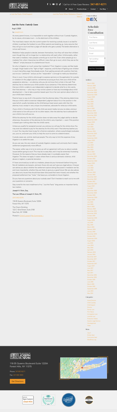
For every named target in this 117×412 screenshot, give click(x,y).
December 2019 (92, 211)
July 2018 (90, 243)
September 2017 (92, 263)
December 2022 (92, 156)
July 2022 (90, 165)
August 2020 (91, 200)
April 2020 (90, 204)
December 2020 (92, 190)
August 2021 (91, 186)
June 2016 (90, 282)
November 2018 (92, 234)
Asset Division (91, 300)
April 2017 (90, 273)
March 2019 (90, 227)
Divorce (89, 307)
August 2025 (91, 97)
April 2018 (90, 250)
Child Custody (25, 216)
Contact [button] (93, 9)
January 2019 (91, 231)
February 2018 (91, 252)
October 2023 (91, 136)
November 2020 (92, 193)
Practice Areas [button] (81, 9)
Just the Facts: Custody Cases (25, 24)
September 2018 (92, 238)
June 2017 (90, 268)
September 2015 (92, 288)
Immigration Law (92, 314)
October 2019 (91, 215)
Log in (89, 333)
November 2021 (92, 179)
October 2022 (91, 158)
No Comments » (37, 216)
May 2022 (90, 170)
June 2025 (90, 101)
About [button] (71, 9)
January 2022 (91, 174)
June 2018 (90, 245)
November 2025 (92, 92)
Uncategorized (91, 323)
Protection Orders (92, 318)
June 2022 (90, 168)
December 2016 (92, 275)
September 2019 (92, 218)
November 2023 (92, 133)
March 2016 (90, 284)
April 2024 (90, 126)
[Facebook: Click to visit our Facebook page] (47, 4)
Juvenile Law (91, 316)
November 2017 (92, 259)
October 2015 (91, 286)
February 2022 (91, 172)
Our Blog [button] (103, 9)
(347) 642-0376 (18, 198)
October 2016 (91, 279)
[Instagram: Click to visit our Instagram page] (57, 4)
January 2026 (91, 88)
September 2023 (92, 138)
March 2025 (90, 108)
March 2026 (90, 83)
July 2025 (90, 99)
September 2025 (92, 95)
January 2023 (91, 154)
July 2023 (90, 142)
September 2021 (92, 184)
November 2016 (92, 277)
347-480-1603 (18, 375)
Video (89, 325)
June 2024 (90, 124)
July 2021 (90, 188)
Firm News (90, 312)
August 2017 (91, 266)
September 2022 (92, 161)
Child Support (91, 305)
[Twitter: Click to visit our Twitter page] (50, 4)
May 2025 (90, 104)
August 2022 (91, 163)
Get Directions (18, 381)
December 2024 (92, 113)
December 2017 (92, 257)
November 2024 (92, 115)
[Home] (66, 9)
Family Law (90, 309)
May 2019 (90, 225)
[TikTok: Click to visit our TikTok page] (60, 4)
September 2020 (92, 197)
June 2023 (90, 145)
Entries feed (90, 335)
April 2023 (90, 149)
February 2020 (91, 209)
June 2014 (90, 291)
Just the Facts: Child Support (21, 14)
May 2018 (90, 247)
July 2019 (90, 222)
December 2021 (92, 177)
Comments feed (92, 337)
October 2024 (91, 117)
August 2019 (91, 220)
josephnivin (19, 32)
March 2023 (90, 152)
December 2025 (92, 90)
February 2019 (91, 229)
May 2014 (90, 293)
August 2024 (91, 122)
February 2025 (91, 111)
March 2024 (90, 129)
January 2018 (91, 254)
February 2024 (91, 131)
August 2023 (91, 140)
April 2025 (90, 106)
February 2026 (91, 85)
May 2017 (90, 270)
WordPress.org (91, 339)
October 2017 (91, 261)
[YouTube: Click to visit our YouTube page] (53, 4)
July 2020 (90, 202)
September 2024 (92, 120)
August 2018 (91, 241)
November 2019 (92, 213)
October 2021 (91, 181)
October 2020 (91, 195)
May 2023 (90, 147)
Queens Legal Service (93, 321)
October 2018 (91, 236)
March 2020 (90, 206)
